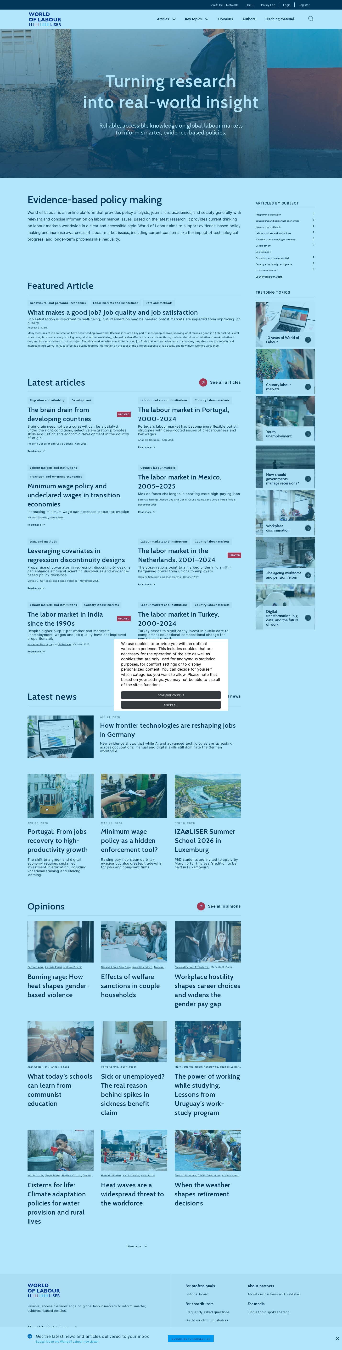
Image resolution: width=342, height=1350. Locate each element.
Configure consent (171, 695)
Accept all (171, 705)
